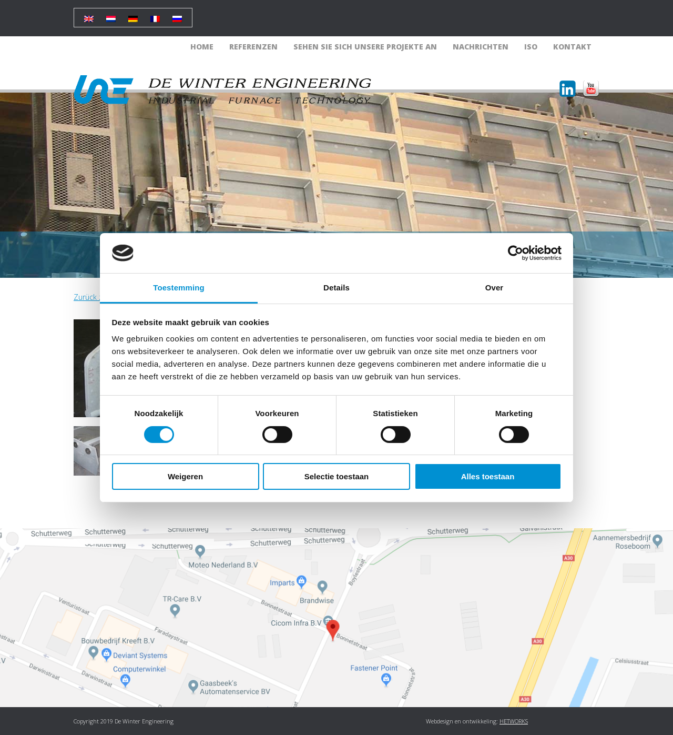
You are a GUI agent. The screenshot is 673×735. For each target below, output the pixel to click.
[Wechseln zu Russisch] (177, 15)
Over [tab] (494, 287)
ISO (530, 47)
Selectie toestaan (336, 476)
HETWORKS (513, 721)
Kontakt (572, 47)
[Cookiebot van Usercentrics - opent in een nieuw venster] (516, 253)
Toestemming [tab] (179, 287)
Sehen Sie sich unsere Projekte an (365, 47)
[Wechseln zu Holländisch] (111, 15)
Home (201, 47)
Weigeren (185, 476)
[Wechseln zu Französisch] (155, 15)
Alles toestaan (488, 476)
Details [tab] (336, 287)
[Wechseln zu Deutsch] (133, 15)
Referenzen (253, 47)
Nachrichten (480, 47)
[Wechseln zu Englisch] (89, 15)
